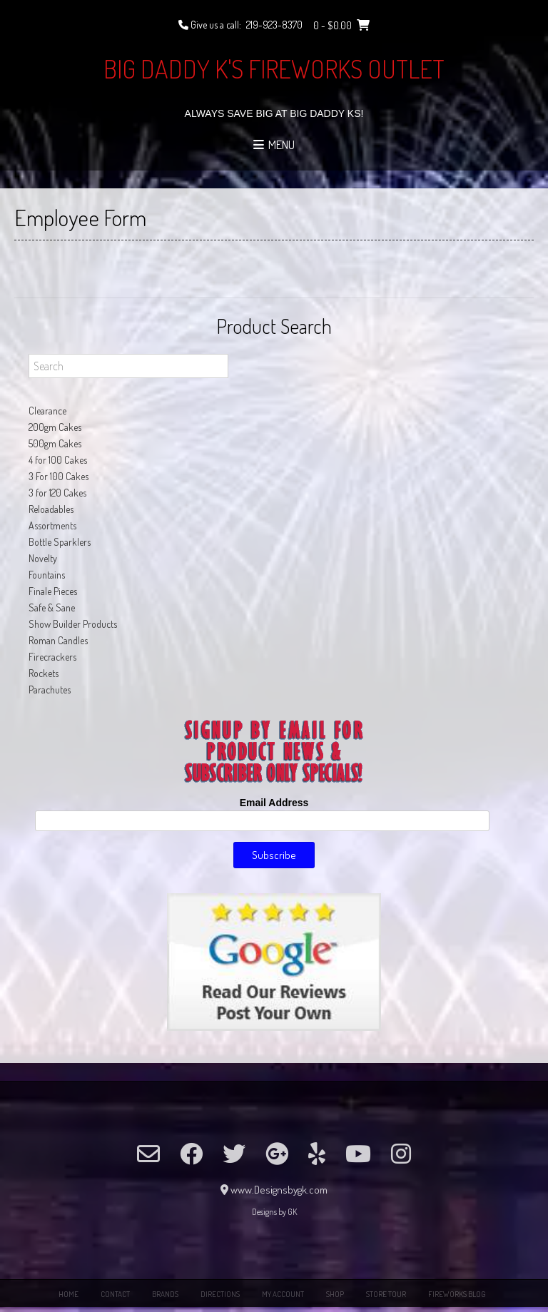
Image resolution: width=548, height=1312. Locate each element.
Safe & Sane (52, 607)
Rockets (44, 673)
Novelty (43, 558)
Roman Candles (58, 640)
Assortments (52, 525)
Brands (165, 1294)
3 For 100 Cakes (58, 476)
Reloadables (51, 509)
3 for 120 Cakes (57, 493)
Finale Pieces (53, 591)
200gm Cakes (55, 427)
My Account (283, 1294)
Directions (220, 1294)
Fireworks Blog (457, 1294)
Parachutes (50, 689)
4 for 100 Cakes (58, 460)
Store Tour (386, 1294)
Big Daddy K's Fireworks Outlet (274, 68)
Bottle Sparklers (60, 542)
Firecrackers (52, 657)
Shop (335, 1294)
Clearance (47, 411)
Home (68, 1294)
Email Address (274, 803)
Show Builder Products (73, 624)
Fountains (47, 575)
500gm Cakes (55, 443)
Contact (115, 1294)
